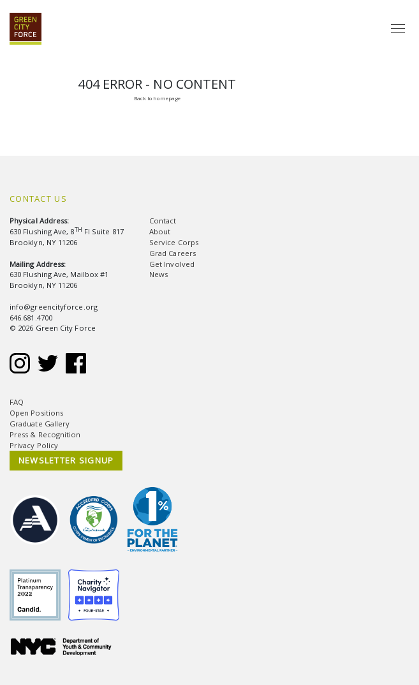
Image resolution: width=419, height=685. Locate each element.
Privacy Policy (34, 445)
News (158, 274)
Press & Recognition (45, 434)
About (159, 231)
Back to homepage (157, 98)
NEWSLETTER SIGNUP (66, 460)
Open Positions (36, 413)
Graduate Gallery (40, 423)
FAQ (17, 402)
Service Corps (173, 242)
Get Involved (172, 264)
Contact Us (38, 198)
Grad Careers (172, 253)
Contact (163, 220)
